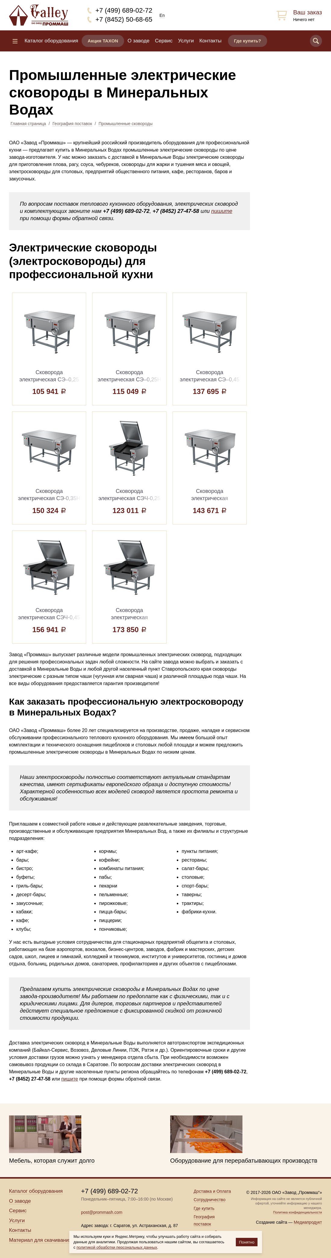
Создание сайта (271, 1222)
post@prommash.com (101, 1212)
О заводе (139, 41)
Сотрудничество (209, 1199)
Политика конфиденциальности (297, 1212)
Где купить (204, 1208)
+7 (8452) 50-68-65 (123, 19)
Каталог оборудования (51, 41)
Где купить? (247, 40)
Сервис (164, 41)
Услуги (186, 41)
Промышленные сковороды (125, 123)
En (162, 15)
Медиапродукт (308, 1222)
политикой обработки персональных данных (117, 1247)
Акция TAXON (103, 40)
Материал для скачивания (40, 1240)
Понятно (246, 1242)
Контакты (210, 41)
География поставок (72, 123)
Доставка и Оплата (212, 1191)
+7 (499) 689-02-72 (123, 10)
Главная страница (28, 123)
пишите (221, 211)
